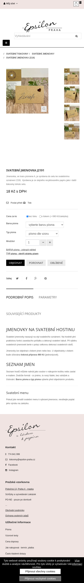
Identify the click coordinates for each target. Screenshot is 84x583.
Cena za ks (11, 216)
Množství (10, 241)
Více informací (77, 562)
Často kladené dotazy (15, 553)
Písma (8, 529)
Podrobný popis (19, 297)
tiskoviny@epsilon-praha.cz (20, 459)
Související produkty (23, 314)
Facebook (11, 465)
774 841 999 (12, 454)
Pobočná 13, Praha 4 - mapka (19, 489)
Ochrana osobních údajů (17, 515)
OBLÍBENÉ (56, 262)
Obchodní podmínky (14, 510)
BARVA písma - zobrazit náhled (21, 250)
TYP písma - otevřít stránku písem (22, 253)
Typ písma (11, 232)
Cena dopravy (12, 541)
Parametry (48, 297)
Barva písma (12, 223)
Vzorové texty (11, 535)
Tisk (30, 203)
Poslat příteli (16, 203)
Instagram (11, 470)
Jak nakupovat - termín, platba (19, 547)
